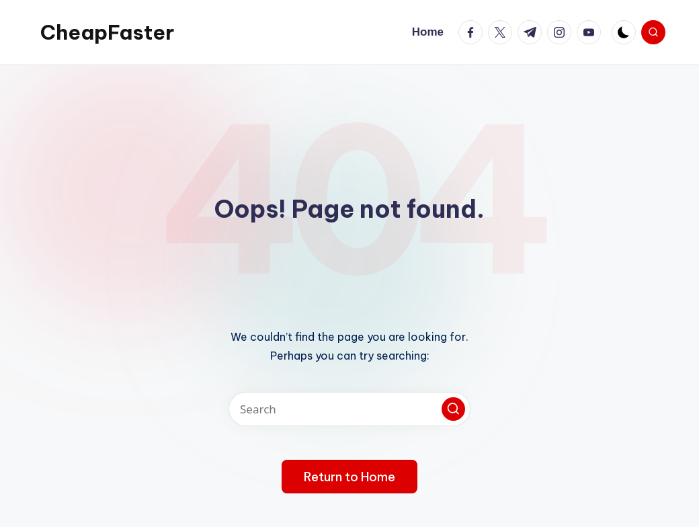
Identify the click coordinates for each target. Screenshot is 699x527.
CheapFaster (107, 32)
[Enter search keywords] (349, 409)
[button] (453, 409)
